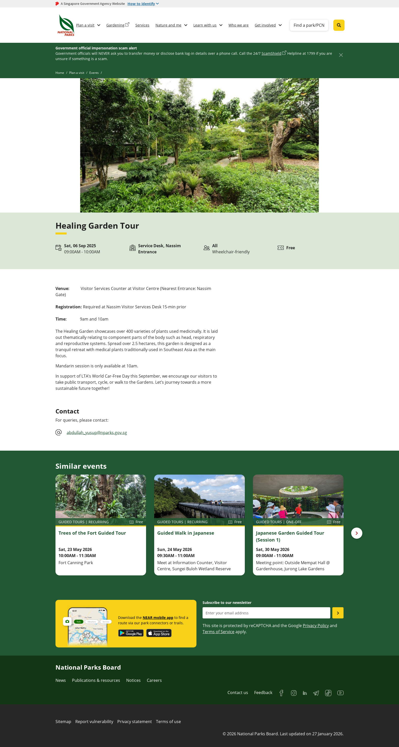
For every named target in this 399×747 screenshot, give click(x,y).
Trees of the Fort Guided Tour (92, 533)
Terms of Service (218, 631)
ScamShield (271, 53)
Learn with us (205, 25)
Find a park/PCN (309, 25)
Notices (133, 680)
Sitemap (63, 721)
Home (59, 73)
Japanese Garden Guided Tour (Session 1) (290, 536)
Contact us (237, 692)
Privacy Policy (316, 625)
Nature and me (168, 25)
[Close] (341, 55)
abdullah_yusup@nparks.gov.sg (97, 432)
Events (94, 73)
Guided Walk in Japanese (185, 533)
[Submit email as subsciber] (338, 612)
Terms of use (168, 721)
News (60, 680)
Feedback (263, 692)
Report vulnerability (94, 721)
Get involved (265, 25)
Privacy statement (134, 721)
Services (142, 25)
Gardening (115, 25)
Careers (154, 680)
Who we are (239, 25)
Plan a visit (85, 25)
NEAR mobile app (158, 617)
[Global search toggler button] (339, 25)
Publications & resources (96, 680)
